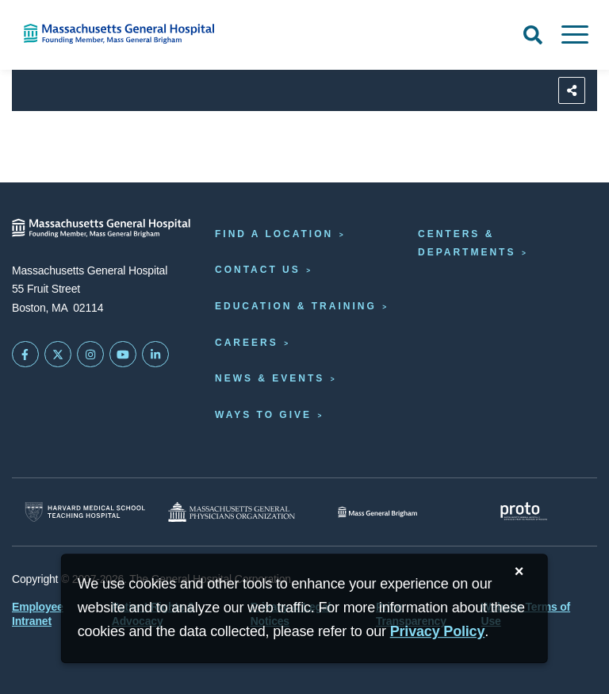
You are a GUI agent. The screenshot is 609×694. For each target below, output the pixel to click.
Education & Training (296, 306)
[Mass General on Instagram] (90, 354)
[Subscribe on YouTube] (122, 354)
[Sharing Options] (571, 90)
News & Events (269, 378)
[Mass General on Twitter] (57, 354)
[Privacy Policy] (437, 631)
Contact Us (258, 269)
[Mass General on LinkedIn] (155, 354)
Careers (246, 342)
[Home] (127, 34)
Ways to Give (263, 414)
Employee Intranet (37, 613)
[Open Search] (533, 35)
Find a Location (274, 234)
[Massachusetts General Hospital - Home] (101, 228)
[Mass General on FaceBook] (25, 354)
